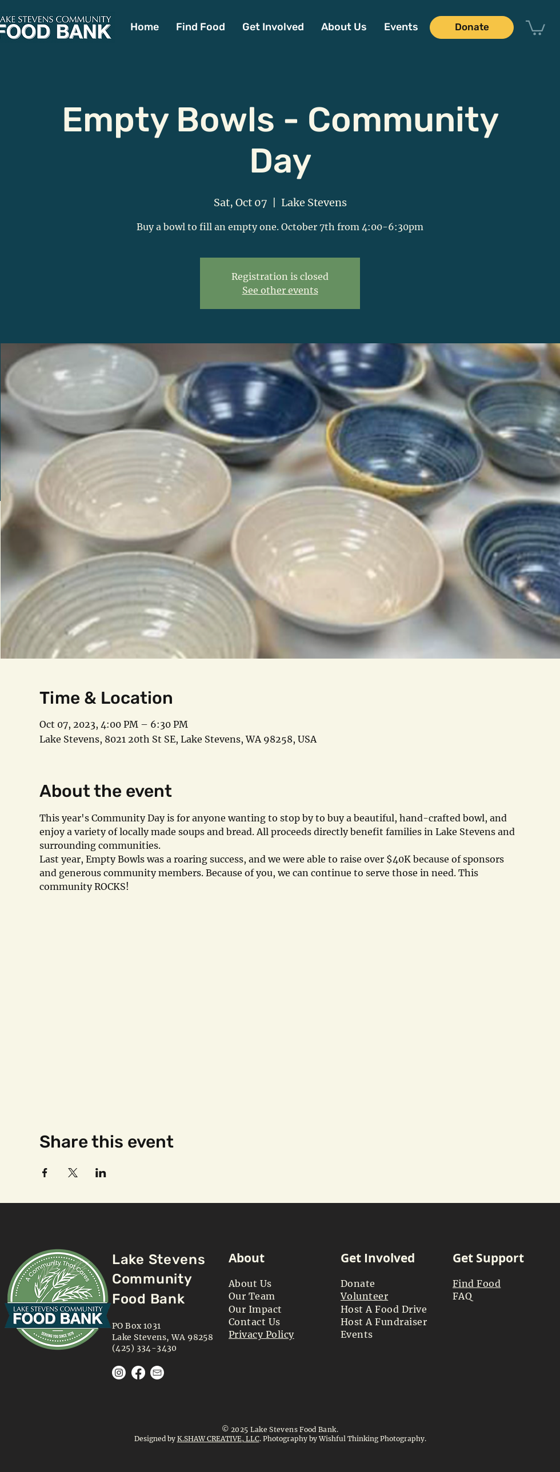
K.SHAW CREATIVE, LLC (218, 1438)
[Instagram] (119, 1372)
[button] (273, 27)
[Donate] (472, 27)
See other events (280, 290)
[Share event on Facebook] (44, 1172)
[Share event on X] (72, 1172)
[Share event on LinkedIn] (100, 1172)
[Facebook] (138, 1372)
